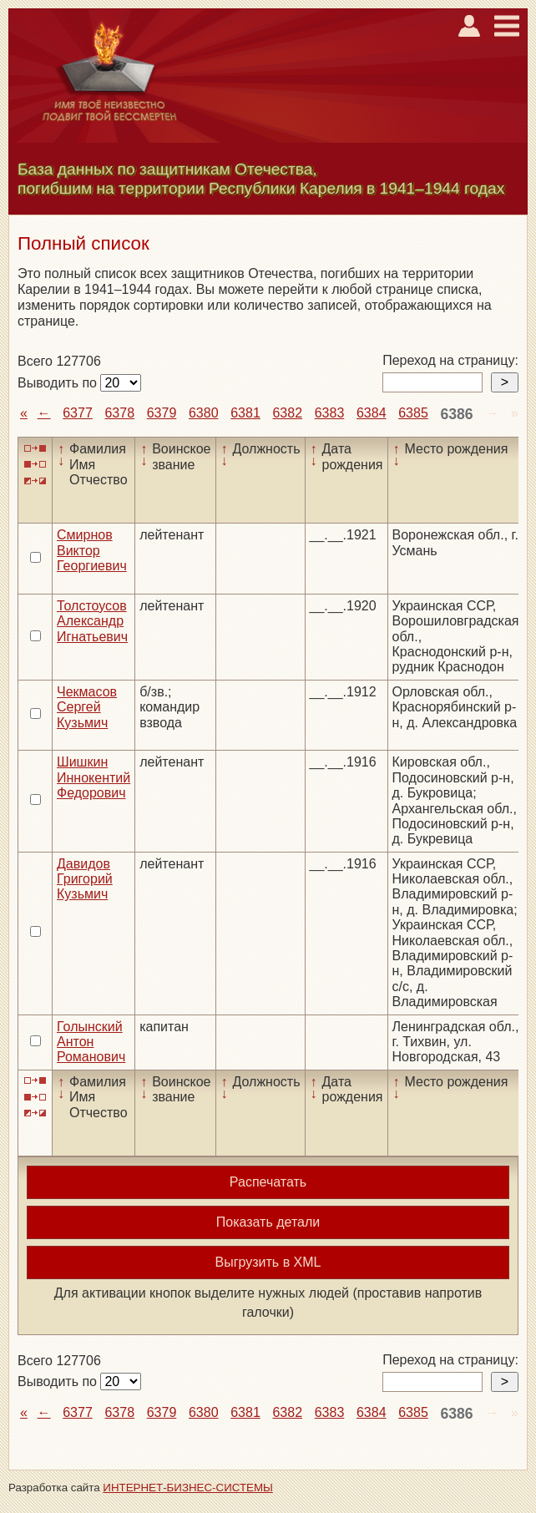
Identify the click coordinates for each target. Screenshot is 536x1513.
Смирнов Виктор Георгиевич (92, 550)
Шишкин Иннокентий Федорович (93, 777)
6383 (330, 413)
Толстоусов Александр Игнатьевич (92, 621)
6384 (371, 413)
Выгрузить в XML (268, 1262)
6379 (162, 413)
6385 (413, 413)
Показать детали (268, 1222)
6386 (456, 414)
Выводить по (59, 383)
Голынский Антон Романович (91, 1042)
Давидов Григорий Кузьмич (85, 879)
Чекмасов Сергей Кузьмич (87, 707)
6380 (204, 413)
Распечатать (268, 1182)
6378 (119, 413)
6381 (245, 413)
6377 (78, 413)
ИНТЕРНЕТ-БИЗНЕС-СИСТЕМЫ (188, 1487)
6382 (287, 413)
